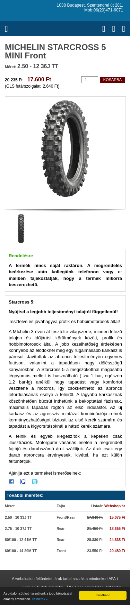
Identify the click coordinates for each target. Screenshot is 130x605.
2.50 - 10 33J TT (18, 517)
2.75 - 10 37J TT (18, 528)
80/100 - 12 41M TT (21, 540)
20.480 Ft (117, 551)
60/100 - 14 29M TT (21, 551)
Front (61, 551)
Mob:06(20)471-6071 (103, 10)
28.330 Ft (95, 540)
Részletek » (40, 599)
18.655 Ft (117, 528)
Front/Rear (66, 517)
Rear (60, 528)
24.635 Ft (117, 540)
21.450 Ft (95, 528)
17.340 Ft (95, 517)
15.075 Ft (117, 517)
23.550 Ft (95, 551)
